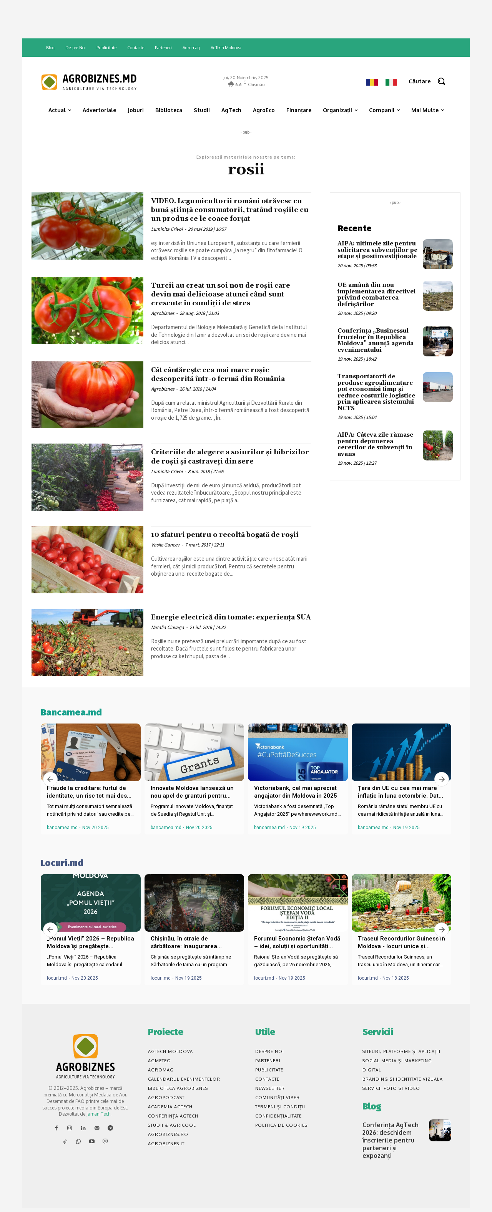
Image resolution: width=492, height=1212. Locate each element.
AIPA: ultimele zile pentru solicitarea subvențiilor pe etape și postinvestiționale (377, 250)
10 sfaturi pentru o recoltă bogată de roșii (227, 549)
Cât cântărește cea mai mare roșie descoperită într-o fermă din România (230, 383)
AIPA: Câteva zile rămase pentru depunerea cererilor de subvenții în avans (375, 444)
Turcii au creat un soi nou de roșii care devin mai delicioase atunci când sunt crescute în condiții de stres (230, 303)
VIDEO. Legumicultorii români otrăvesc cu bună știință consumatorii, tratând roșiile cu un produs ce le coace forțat (225, 214)
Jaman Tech (98, 1125)
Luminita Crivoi (167, 238)
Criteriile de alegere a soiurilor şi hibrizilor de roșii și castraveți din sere (222, 470)
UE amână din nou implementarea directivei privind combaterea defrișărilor (376, 294)
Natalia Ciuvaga (167, 647)
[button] (430, 81)
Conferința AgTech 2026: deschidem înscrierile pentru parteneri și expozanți (391, 1145)
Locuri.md (62, 873)
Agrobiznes (162, 322)
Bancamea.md (71, 723)
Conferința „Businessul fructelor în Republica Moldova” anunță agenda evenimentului (375, 340)
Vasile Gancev (165, 564)
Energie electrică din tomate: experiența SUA (212, 632)
